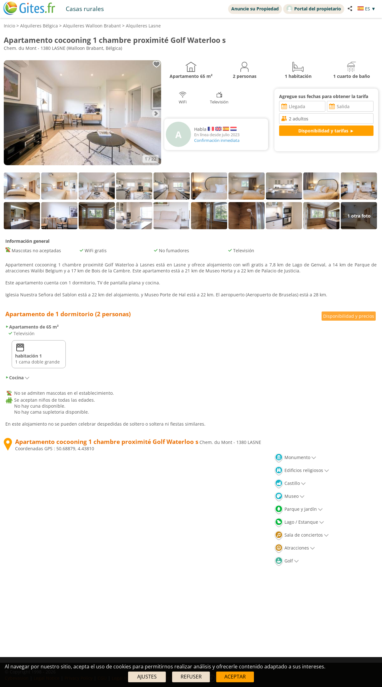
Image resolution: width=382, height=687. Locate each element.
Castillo (290, 483)
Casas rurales (85, 9)
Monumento (295, 457)
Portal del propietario (313, 8)
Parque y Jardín (298, 509)
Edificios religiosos (301, 470)
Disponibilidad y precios (348, 316)
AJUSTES (147, 676)
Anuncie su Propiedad (255, 9)
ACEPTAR (235, 676)
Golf (286, 561)
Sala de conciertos (301, 535)
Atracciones (294, 548)
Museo (289, 496)
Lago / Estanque (299, 522)
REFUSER (191, 676)
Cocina (17, 378)
